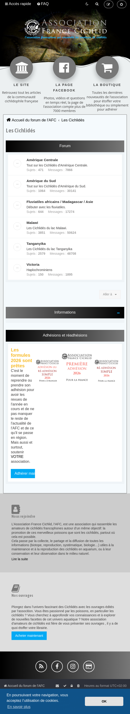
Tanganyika (36, 244)
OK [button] (104, 701)
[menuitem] (43, 3)
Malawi (32, 223)
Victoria (32, 264)
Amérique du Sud (41, 181)
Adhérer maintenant (30, 473)
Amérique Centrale (42, 160)
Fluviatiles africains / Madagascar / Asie (59, 202)
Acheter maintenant (29, 635)
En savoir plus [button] (19, 707)
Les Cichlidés (20, 130)
